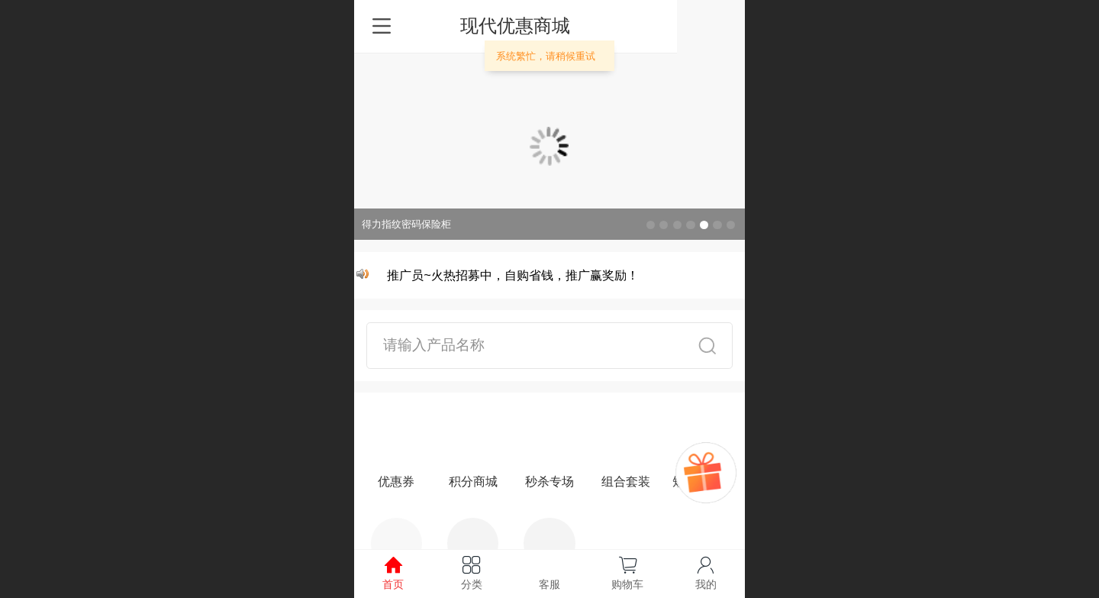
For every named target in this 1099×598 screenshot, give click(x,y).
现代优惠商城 (549, 25)
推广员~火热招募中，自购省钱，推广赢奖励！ (514, 276)
